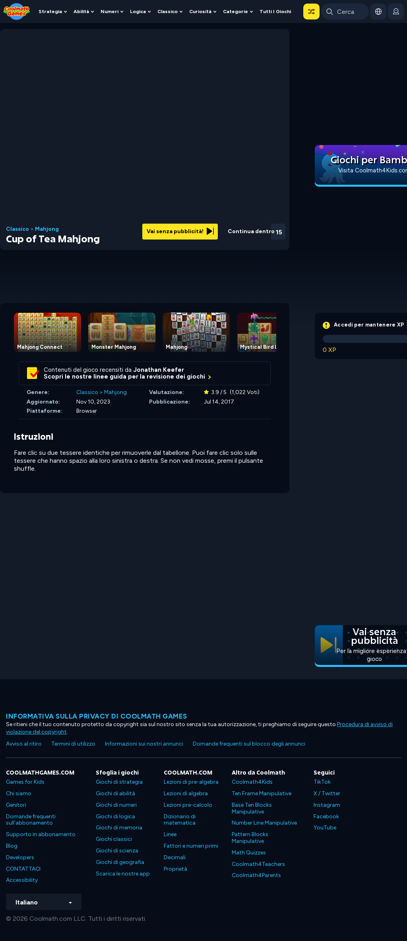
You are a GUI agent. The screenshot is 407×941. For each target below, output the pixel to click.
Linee (170, 834)
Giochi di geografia (120, 862)
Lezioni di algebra (186, 793)
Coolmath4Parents (256, 875)
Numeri (109, 11)
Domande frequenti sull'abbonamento (31, 820)
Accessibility (22, 880)
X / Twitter (327, 793)
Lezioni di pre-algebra (191, 782)
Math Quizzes (249, 852)
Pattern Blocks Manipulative (250, 837)
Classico (167, 11)
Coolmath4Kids (252, 782)
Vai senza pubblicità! (180, 231)
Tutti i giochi (275, 11)
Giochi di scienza (117, 850)
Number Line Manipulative (264, 822)
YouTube (325, 827)
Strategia (50, 11)
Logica (138, 11)
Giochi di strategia (119, 782)
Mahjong (47, 229)
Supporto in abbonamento (41, 834)
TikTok (322, 782)
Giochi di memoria (119, 827)
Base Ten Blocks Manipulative (252, 808)
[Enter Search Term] (345, 11)
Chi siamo (18, 793)
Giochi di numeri (116, 805)
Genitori (16, 805)
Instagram (327, 805)
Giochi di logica (115, 816)
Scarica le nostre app (123, 873)
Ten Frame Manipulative (261, 793)
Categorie (235, 11)
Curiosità (200, 11)
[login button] (396, 11)
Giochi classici (114, 839)
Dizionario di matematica (180, 820)
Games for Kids (25, 782)
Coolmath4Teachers (258, 864)
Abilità (81, 11)
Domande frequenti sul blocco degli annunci (249, 743)
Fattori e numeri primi (191, 845)
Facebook (326, 816)
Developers (20, 857)
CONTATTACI (23, 869)
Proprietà (175, 869)
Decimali (175, 857)
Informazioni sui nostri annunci (144, 743)
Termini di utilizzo (73, 743)
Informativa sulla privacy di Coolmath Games (96, 716)
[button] (311, 11)
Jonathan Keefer (159, 369)
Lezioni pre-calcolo (188, 805)
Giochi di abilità (115, 793)
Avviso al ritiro (24, 743)
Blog (11, 845)
